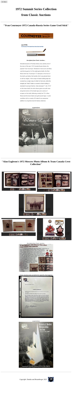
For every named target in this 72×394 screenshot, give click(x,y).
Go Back (4, 2)
